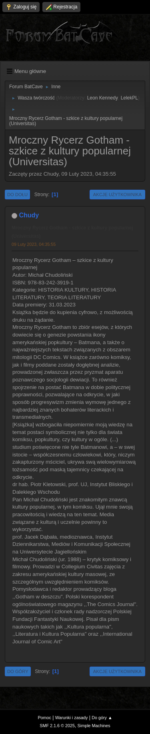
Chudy (29, 215)
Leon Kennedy (102, 98)
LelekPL (129, 98)
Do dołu (17, 194)
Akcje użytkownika (117, 194)
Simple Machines (94, 725)
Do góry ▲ (102, 717)
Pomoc (44, 717)
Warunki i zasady (71, 717)
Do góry (17, 671)
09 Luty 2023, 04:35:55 (34, 244)
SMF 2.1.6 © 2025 (57, 725)
